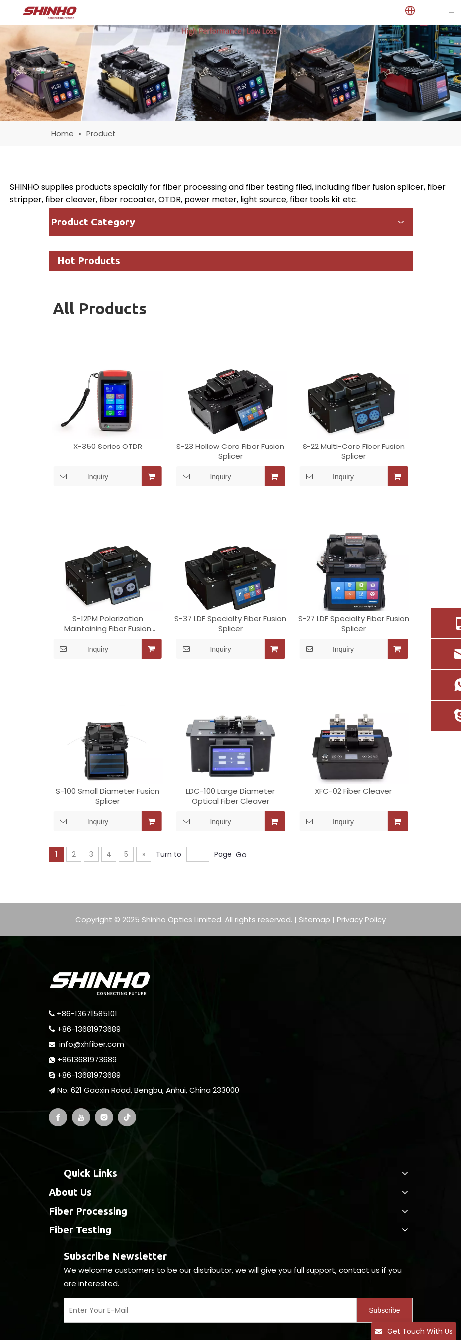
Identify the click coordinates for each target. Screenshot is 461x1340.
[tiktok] (127, 1117)
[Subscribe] (384, 1310)
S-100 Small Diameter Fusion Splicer (107, 796)
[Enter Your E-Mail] (208, 1310)
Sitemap (314, 919)
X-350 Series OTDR (107, 446)
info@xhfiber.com (91, 1044)
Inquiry (80, 476)
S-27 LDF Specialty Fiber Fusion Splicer (353, 624)
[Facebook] (58, 1117)
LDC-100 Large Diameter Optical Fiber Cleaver (230, 796)
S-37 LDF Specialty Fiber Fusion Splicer (230, 624)
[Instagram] (104, 1117)
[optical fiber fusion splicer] (230, 73)
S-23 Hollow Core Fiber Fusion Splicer (230, 451)
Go (241, 854)
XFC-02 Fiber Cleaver (353, 791)
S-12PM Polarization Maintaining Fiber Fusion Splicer (107, 624)
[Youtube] (81, 1117)
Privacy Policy (361, 919)
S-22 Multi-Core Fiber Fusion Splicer (354, 451)
